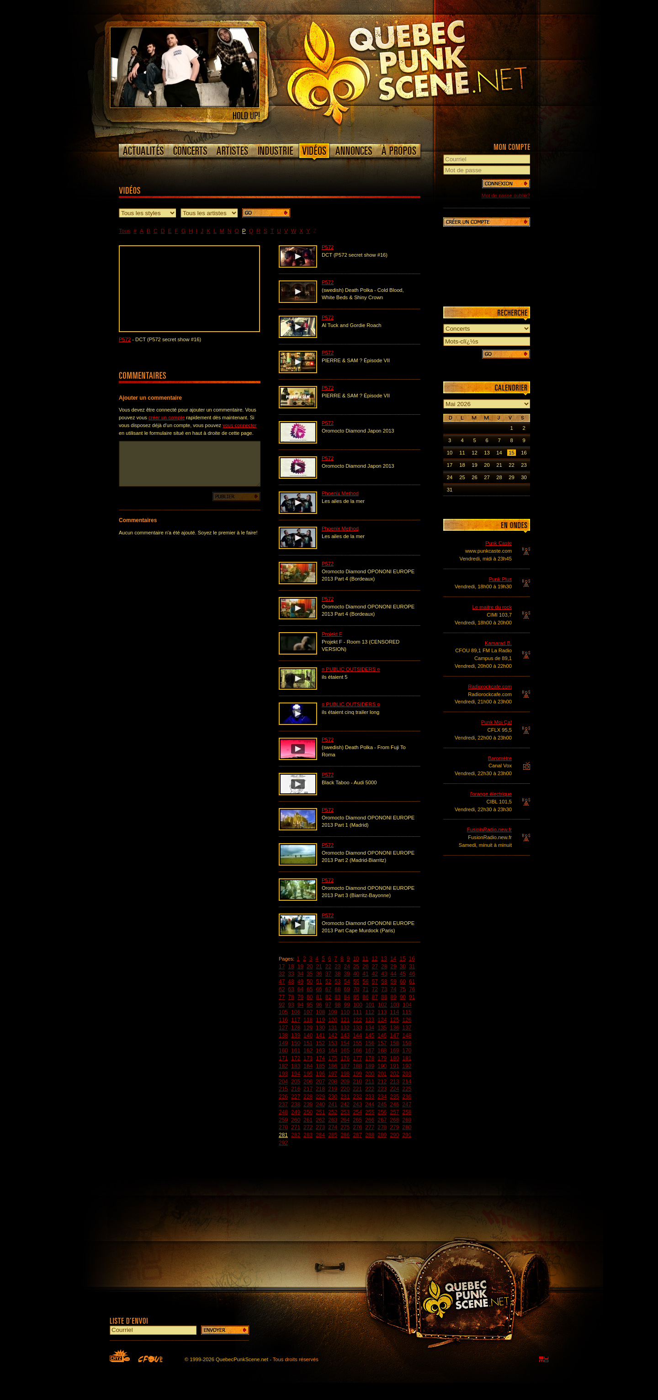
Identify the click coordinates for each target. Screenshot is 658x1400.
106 (295, 1012)
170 (406, 1050)
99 (347, 1005)
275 (345, 1127)
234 (382, 1097)
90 (403, 997)
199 (357, 1074)
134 (369, 1028)
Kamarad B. (498, 643)
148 (406, 1035)
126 (406, 1020)
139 (295, 1035)
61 (412, 981)
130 (320, 1028)
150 (295, 1043)
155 (357, 1043)
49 (300, 981)
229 (320, 1097)
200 (369, 1074)
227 (295, 1097)
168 (382, 1050)
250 (308, 1112)
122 (357, 1020)
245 (382, 1104)
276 (357, 1127)
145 (369, 1035)
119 (320, 1020)
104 (407, 1005)
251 (320, 1112)
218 (320, 1089)
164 (332, 1050)
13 (384, 959)
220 (345, 1089)
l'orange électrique (491, 794)
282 (295, 1135)
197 (332, 1074)
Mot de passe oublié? (506, 195)
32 (282, 974)
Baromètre (500, 758)
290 (394, 1135)
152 (320, 1043)
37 (328, 974)
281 (283, 1135)
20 (310, 966)
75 (403, 989)
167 (369, 1050)
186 (332, 1066)
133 (357, 1028)
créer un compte (167, 417)
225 (406, 1089)
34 (300, 974)
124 (382, 1020)
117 (295, 1020)
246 (394, 1104)
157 (382, 1043)
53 (337, 981)
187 (345, 1066)
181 (406, 1058)
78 (291, 997)
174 (320, 1058)
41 (365, 974)
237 (283, 1104)
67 (328, 989)
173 (308, 1058)
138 (283, 1035)
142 (332, 1035)
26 (365, 966)
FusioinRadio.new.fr (489, 829)
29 (393, 966)
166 (357, 1050)
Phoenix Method (340, 493)
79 (300, 997)
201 (382, 1074)
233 (369, 1097)
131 (332, 1028)
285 (332, 1135)
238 (295, 1104)
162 (308, 1050)
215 (283, 1089)
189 (369, 1066)
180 (394, 1058)
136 (394, 1028)
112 (369, 1012)
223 (382, 1089)
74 (393, 989)
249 (295, 1112)
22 (328, 966)
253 (345, 1112)
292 (283, 1143)
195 (308, 1074)
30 (403, 966)
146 (382, 1035)
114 (394, 1012)
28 (384, 966)
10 (356, 959)
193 (283, 1074)
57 (375, 981)
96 (319, 1005)
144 (357, 1035)
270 (283, 1127)
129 (308, 1028)
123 (369, 1020)
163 (320, 1050)
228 (308, 1097)
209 (345, 1081)
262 (320, 1120)
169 (394, 1050)
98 (337, 1005)
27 (375, 966)
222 (369, 1089)
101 (370, 1005)
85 (356, 997)
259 (283, 1120)
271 (295, 1127)
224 (394, 1089)
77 (282, 997)
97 (328, 1005)
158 (394, 1043)
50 (310, 981)
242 (345, 1104)
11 (365, 959)
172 (295, 1058)
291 (406, 1135)
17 (282, 966)
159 (406, 1043)
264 (345, 1120)
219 (332, 1089)
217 (308, 1089)
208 (332, 1081)
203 (406, 1074)
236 (406, 1097)
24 (347, 966)
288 (369, 1135)
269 (406, 1120)
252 (332, 1112)
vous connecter (240, 425)
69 (347, 989)
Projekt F (332, 634)
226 (283, 1097)
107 (308, 1012)
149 (283, 1043)
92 (282, 1005)
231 (345, 1097)
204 (283, 1081)
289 (382, 1135)
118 (308, 1020)
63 (291, 989)
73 (384, 989)
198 (345, 1074)
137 (406, 1028)
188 (357, 1066)
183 (295, 1066)
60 (403, 981)
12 (374, 959)
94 (300, 1005)
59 (393, 981)
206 (308, 1081)
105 (283, 1012)
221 (357, 1089)
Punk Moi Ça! (496, 722)
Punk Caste (498, 543)
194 (295, 1074)
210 (357, 1081)
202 (394, 1074)
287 (357, 1135)
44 (393, 974)
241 (332, 1104)
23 (337, 966)
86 (365, 997)
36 (319, 974)
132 (345, 1028)
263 (332, 1120)
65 (310, 989)
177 (357, 1058)
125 (394, 1020)
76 (412, 989)
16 (412, 959)
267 (382, 1120)
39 (347, 974)
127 (283, 1028)
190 (382, 1066)
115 (406, 1012)
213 (394, 1081)
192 (406, 1066)
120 (332, 1020)
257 (394, 1112)
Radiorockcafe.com (490, 686)
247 (406, 1104)
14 (393, 959)
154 (345, 1043)
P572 (125, 339)
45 (403, 974)
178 (369, 1058)
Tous (124, 231)
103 (394, 1005)
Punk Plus (500, 579)
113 (382, 1012)
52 (328, 981)
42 (375, 974)
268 (394, 1120)
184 (308, 1066)
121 (345, 1020)
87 (375, 997)
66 (319, 989)
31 (412, 966)
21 (319, 966)
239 (308, 1104)
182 (283, 1066)
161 (295, 1050)
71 (365, 989)
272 (308, 1127)
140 (308, 1035)
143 (345, 1035)
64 (300, 989)
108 (320, 1012)
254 (357, 1112)
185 (320, 1066)
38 (337, 974)
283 (308, 1135)
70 (356, 989)
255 (369, 1112)
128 (295, 1028)
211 (369, 1081)
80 (310, 997)
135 (382, 1028)
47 (282, 981)
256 (382, 1112)
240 (320, 1104)
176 (345, 1058)
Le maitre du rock (492, 607)
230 (332, 1097)
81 (319, 997)
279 (394, 1127)
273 (320, 1127)
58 (384, 981)
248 (283, 1112)
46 (412, 974)
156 (369, 1043)
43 (384, 974)
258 (406, 1112)
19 (300, 966)
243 (357, 1104)
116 (283, 1020)
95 (310, 1005)
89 (393, 997)
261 (308, 1120)
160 (283, 1050)
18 (291, 966)
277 (369, 1127)
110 (345, 1012)
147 (394, 1035)
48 (291, 981)
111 (357, 1012)
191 (394, 1066)
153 (332, 1043)
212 (382, 1081)
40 (356, 974)
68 (337, 989)
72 (375, 989)
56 (365, 981)
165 (345, 1050)
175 (332, 1058)
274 (332, 1127)
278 (382, 1127)
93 (291, 1005)
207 (320, 1081)
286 (345, 1135)
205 (295, 1081)
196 (320, 1074)
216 (295, 1089)
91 (412, 997)
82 (328, 997)
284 (320, 1135)
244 (369, 1104)
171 (283, 1058)
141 (320, 1035)
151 (308, 1043)
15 (402, 959)
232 (357, 1097)
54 (347, 981)
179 (382, 1058)
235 (394, 1097)
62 (282, 989)
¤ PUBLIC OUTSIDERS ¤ (351, 669)
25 (356, 966)
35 (310, 974)
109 (332, 1012)
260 (295, 1120)
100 (357, 1005)
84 (347, 997)
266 (369, 1120)
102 (382, 1005)
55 (356, 981)
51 (319, 981)
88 (384, 997)
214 (406, 1081)
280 (406, 1127)
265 (357, 1120)
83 (337, 997)
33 (291, 974)
